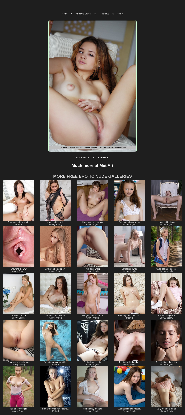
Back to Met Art (82, 158)
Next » (120, 14)
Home (64, 14)
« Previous (104, 14)
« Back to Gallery (83, 14)
